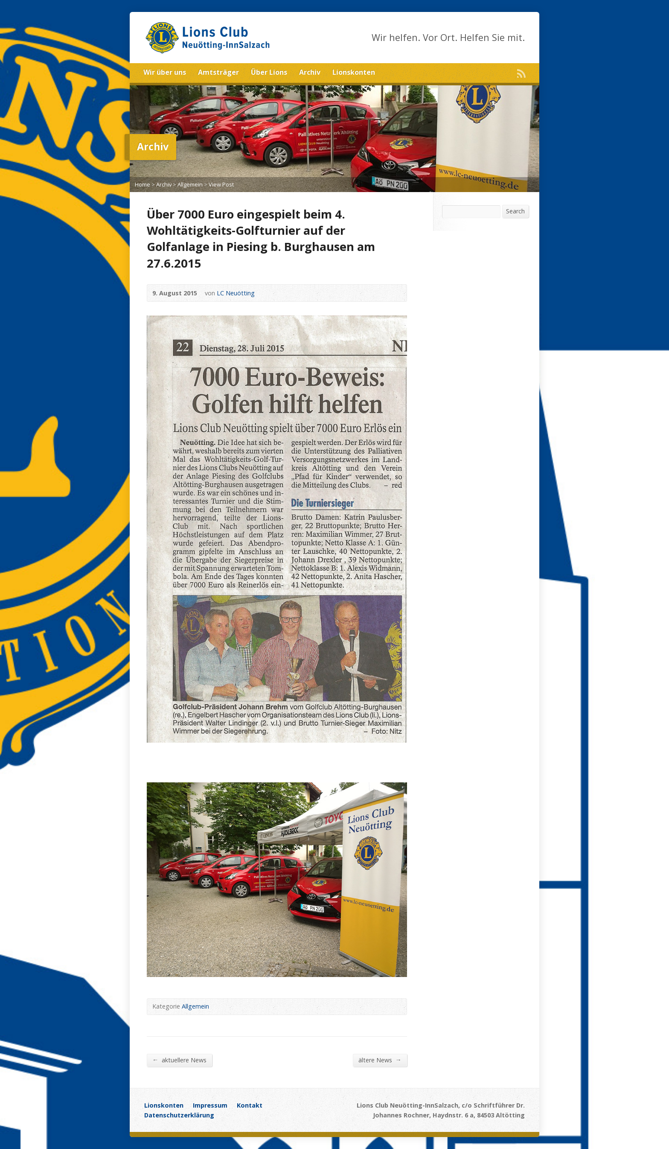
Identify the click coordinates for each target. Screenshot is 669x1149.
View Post (221, 184)
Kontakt (249, 1105)
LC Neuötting (236, 293)
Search (515, 211)
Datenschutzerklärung (179, 1115)
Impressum (210, 1105)
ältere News (379, 1060)
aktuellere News (179, 1060)
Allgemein (190, 184)
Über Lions (269, 72)
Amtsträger (218, 72)
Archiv (309, 72)
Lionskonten (353, 72)
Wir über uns (164, 72)
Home (142, 184)
